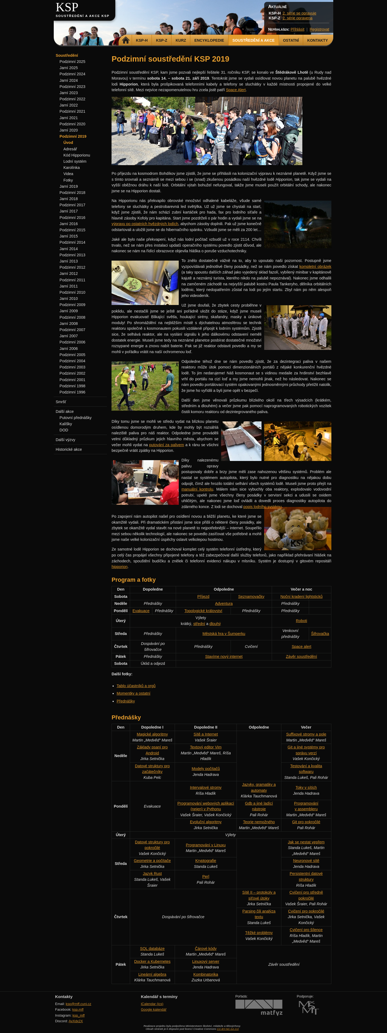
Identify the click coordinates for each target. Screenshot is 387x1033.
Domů (126, 40)
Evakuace (140, 611)
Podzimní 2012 (72, 267)
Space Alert (236, 90)
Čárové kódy (206, 948)
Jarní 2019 (69, 186)
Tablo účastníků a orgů (136, 686)
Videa (68, 174)
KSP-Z (161, 40)
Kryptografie (205, 860)
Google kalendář (153, 1009)
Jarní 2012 (69, 273)
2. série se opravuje (299, 13)
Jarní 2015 (69, 236)
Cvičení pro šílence (306, 930)
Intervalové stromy (206, 787)
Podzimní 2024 (72, 74)
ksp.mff (78, 1009)
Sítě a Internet (206, 734)
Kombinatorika (206, 974)
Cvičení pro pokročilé (306, 911)
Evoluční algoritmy (206, 822)
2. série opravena (297, 18)
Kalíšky (66, 424)
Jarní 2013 (69, 261)
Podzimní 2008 (72, 317)
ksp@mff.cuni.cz (78, 1004)
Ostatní (291, 40)
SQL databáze (152, 948)
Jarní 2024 (69, 80)
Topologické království (203, 611)
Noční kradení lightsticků (301, 596)
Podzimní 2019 (73, 136)
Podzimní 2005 (72, 355)
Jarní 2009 (69, 311)
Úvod (68, 142)
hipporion (119, 567)
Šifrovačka (320, 633)
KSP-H (142, 40)
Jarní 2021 (69, 118)
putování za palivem (166, 445)
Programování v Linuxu (206, 845)
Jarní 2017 (69, 211)
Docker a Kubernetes (152, 961)
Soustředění (67, 55)
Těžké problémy (259, 933)
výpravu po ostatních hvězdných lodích (145, 224)
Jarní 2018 (69, 199)
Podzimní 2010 (72, 292)
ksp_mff (79, 1015)
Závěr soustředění (301, 656)
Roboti (301, 621)
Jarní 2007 (69, 336)
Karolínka (71, 167)
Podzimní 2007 (72, 330)
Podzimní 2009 (72, 305)
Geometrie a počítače (152, 860)
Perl (205, 876)
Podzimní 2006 (72, 342)
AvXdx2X (76, 1021)
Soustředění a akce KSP (82, 15)
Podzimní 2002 (72, 373)
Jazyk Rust (152, 873)
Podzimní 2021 (72, 111)
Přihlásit (297, 29)
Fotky (68, 180)
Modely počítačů (206, 768)
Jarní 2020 (69, 130)
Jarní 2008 (69, 323)
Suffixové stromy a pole (306, 734)
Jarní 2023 (69, 93)
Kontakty (317, 40)
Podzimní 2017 (72, 205)
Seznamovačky (251, 596)
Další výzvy (65, 440)
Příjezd (203, 596)
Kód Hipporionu (76, 155)
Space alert (301, 646)
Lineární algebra (152, 974)
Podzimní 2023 (72, 86)
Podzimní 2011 (72, 280)
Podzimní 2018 (72, 192)
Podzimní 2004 (72, 361)
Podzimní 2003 (72, 367)
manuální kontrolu (197, 489)
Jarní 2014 (69, 249)
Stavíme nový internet (223, 656)
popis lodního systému (262, 507)
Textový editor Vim (205, 747)
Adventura (224, 603)
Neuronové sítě (306, 860)
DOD (64, 430)
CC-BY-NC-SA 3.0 (228, 1028)
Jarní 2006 (69, 348)
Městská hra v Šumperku (223, 633)
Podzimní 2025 (72, 61)
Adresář (70, 149)
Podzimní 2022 (72, 99)
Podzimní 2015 (72, 230)
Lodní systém (75, 161)
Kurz (180, 40)
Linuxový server (205, 961)
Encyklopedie (209, 40)
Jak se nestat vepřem (306, 842)
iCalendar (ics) (152, 1004)
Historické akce (69, 449)
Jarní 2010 (69, 298)
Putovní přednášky (76, 418)
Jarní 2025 (69, 68)
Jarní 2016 (69, 224)
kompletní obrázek (315, 266)
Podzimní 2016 (72, 217)
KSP (67, 7)
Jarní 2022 (69, 105)
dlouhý (215, 624)
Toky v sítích (306, 787)
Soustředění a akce (253, 40)
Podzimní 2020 (72, 124)
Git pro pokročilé (306, 822)
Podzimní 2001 (72, 380)
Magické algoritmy (152, 734)
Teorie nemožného (259, 822)
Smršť (61, 402)
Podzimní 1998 (72, 386)
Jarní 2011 (69, 286)
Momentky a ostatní (133, 693)
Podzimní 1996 (72, 392)
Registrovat (319, 29)
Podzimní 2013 (72, 255)
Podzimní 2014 (72, 242)
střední (199, 624)
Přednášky (126, 701)
